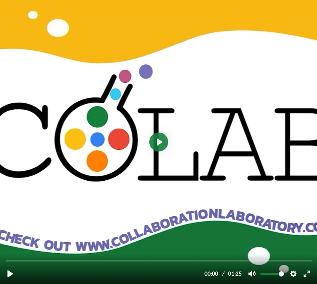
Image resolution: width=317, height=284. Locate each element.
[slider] (159, 260)
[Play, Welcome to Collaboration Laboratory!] (10, 273)
